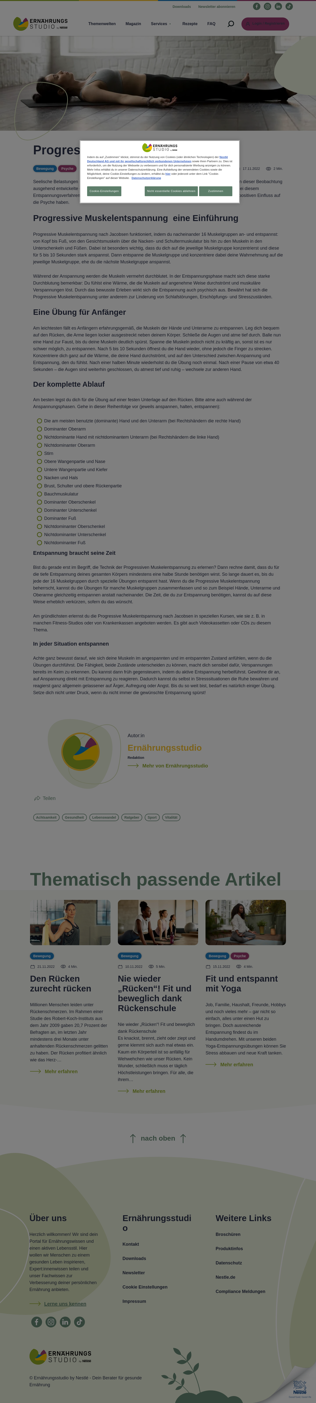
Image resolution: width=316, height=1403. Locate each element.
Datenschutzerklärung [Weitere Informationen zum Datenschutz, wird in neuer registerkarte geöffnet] (146, 177)
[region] (160, 172)
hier (168, 173)
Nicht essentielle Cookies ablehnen (168, 191)
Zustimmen (215, 191)
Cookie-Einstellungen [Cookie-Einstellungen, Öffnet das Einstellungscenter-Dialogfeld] (104, 191)
